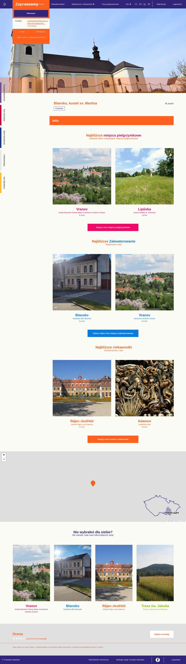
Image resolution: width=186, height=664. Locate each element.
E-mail (21, 32)
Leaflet (170, 521)
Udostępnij (40, 32)
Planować (31, 13)
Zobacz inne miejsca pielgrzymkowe (113, 227)
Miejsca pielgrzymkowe (34, 4)
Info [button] (128, 4)
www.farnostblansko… (36, 23)
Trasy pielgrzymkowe (110, 4)
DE (149, 4)
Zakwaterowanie (58, 4)
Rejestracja (161, 4)
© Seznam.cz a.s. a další (179, 521)
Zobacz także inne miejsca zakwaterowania (113, 333)
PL (144, 4)
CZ (136, 4)
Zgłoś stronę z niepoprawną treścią (31, 37)
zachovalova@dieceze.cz (37, 21)
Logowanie (177, 4)
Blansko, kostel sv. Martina (75, 103)
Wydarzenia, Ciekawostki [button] (83, 4)
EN (140, 4)
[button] (93, 484)
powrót (169, 103)
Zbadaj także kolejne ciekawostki (112, 439)
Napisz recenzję (161, 634)
